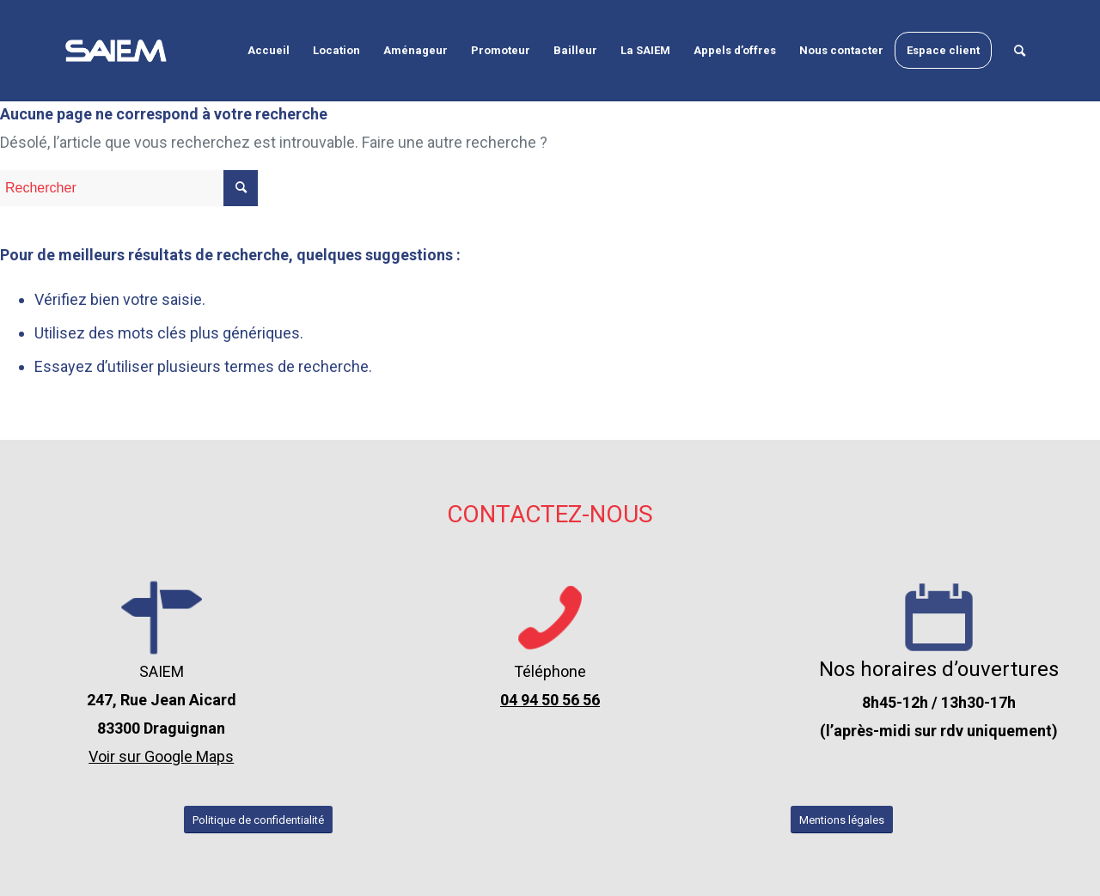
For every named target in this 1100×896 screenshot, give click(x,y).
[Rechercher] (1019, 50)
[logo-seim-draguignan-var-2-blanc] (116, 50)
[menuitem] (268, 50)
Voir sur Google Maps (161, 756)
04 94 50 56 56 (550, 700)
